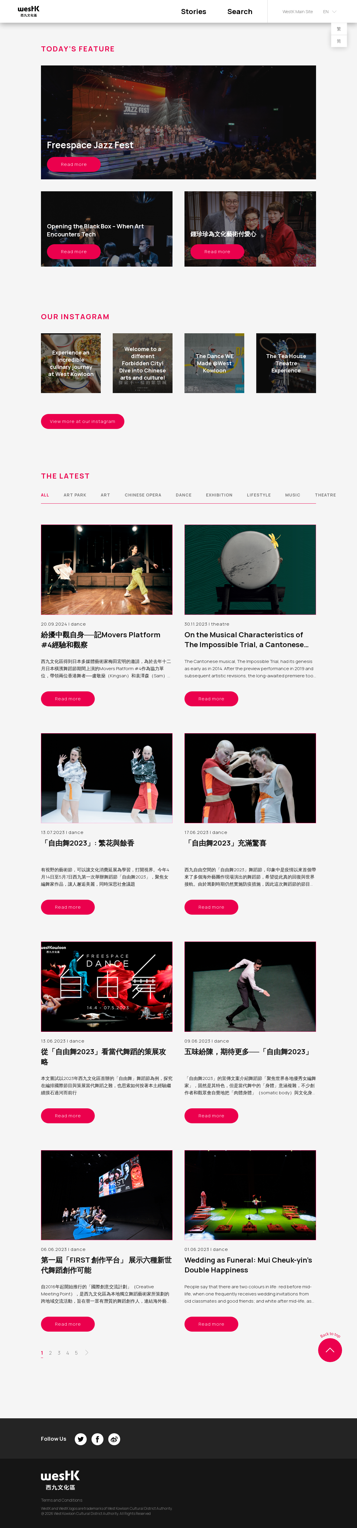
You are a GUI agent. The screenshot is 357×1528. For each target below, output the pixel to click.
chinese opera (143, 495)
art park (75, 495)
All (45, 495)
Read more (74, 164)
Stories (193, 11)
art (105, 495)
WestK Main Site (298, 11)
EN (326, 11)
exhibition (219, 495)
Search (239, 11)
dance (184, 495)
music (292, 495)
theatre (325, 495)
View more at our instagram (82, 421)
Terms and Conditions (61, 1500)
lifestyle (259, 495)
